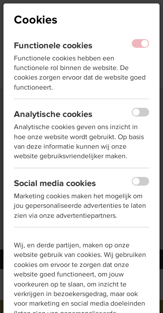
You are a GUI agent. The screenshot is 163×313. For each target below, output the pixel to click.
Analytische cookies (53, 114)
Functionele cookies (53, 45)
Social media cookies (55, 183)
